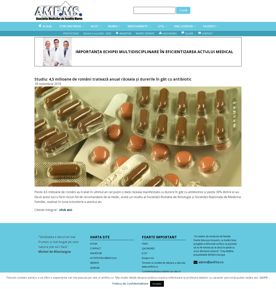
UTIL (161, 26)
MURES (112, 26)
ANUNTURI (96, 253)
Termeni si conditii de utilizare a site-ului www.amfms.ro (163, 264)
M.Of (94, 26)
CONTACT (95, 248)
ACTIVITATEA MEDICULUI (103, 258)
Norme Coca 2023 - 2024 (97, 33)
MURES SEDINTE (145, 33)
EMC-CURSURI (183, 26)
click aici (65, 210)
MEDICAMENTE (138, 26)
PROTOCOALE (71, 33)
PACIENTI (209, 26)
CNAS (145, 243)
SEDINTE (94, 262)
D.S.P (144, 253)
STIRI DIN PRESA (70, 26)
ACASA (93, 243)
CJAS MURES (148, 248)
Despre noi (148, 258)
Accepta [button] (157, 283)
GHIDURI (94, 267)
